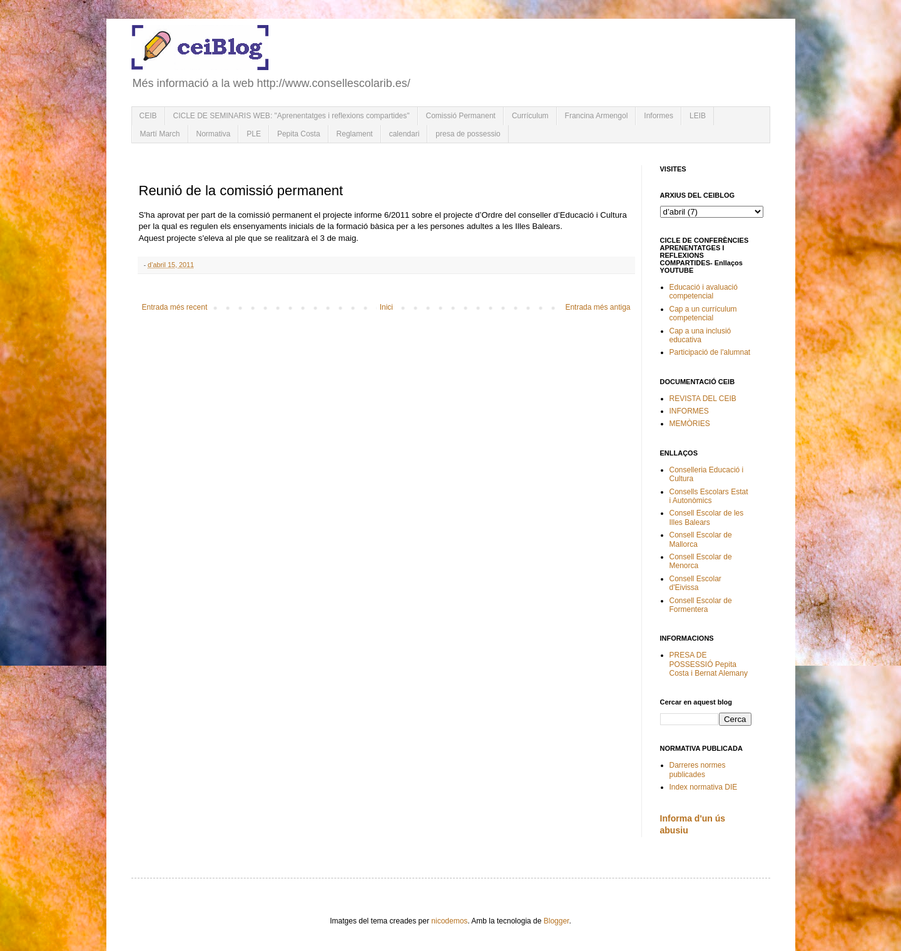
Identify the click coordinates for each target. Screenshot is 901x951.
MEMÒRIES (689, 423)
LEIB (698, 115)
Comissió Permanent (461, 115)
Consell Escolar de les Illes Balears (706, 517)
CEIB (148, 115)
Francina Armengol (596, 115)
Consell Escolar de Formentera (700, 605)
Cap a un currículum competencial (703, 313)
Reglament (355, 134)
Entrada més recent (175, 307)
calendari (404, 134)
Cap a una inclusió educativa (700, 335)
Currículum (530, 115)
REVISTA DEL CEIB (702, 398)
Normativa (213, 134)
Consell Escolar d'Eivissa (695, 583)
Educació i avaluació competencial (703, 291)
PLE (254, 134)
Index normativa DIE (703, 787)
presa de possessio (467, 134)
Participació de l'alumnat (710, 352)
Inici (386, 307)
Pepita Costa (298, 134)
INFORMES (689, 411)
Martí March (160, 134)
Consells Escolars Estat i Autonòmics (708, 496)
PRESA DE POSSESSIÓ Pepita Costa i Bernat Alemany (708, 664)
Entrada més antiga (597, 307)
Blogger (556, 921)
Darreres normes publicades (697, 769)
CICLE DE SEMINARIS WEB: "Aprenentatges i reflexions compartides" (291, 115)
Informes (658, 115)
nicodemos (449, 921)
